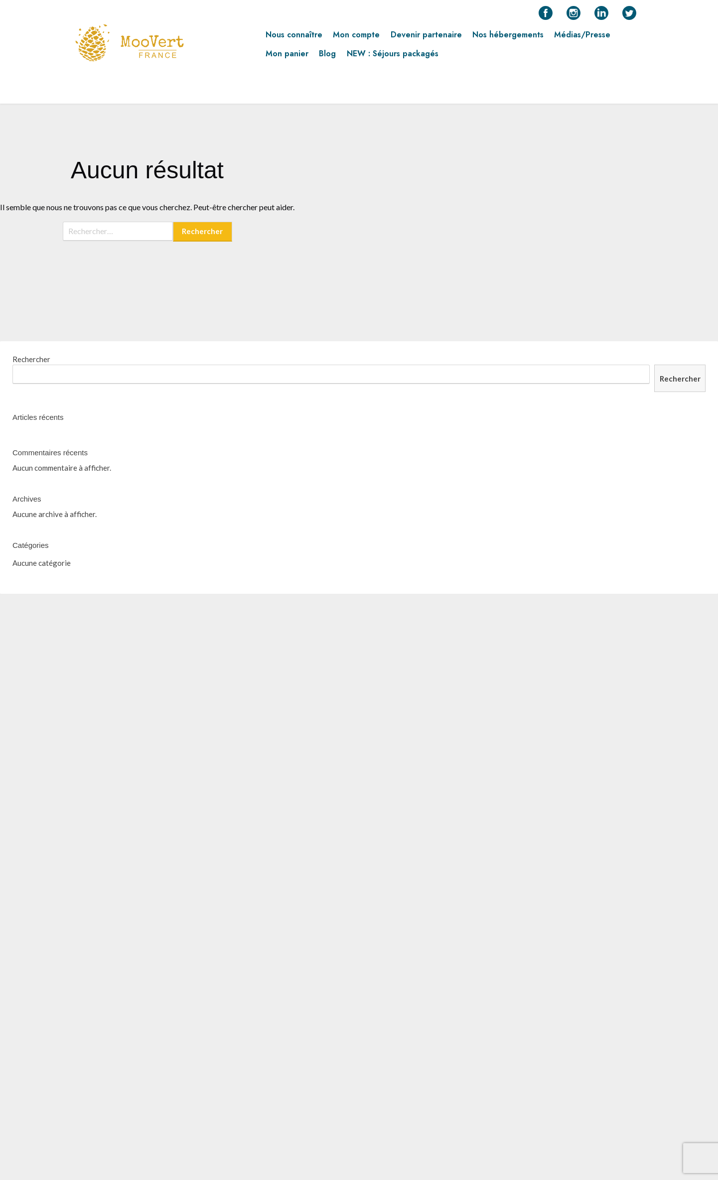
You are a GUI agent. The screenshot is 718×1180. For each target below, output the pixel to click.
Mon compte (356, 38)
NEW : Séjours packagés (392, 57)
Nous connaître (294, 38)
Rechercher (31, 359)
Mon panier (287, 57)
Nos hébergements (508, 38)
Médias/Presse (582, 38)
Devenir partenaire (426, 38)
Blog (327, 57)
